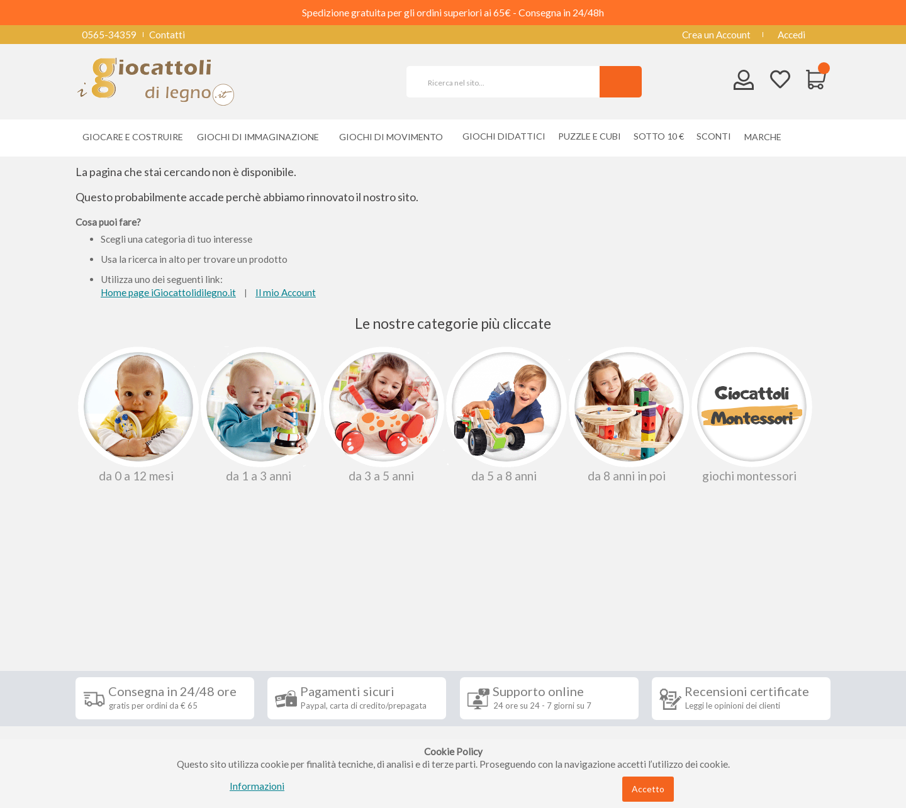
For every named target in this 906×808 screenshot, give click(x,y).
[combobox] (508, 81)
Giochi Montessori (750, 414)
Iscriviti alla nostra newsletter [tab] (547, 598)
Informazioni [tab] (121, 598)
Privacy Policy (115, 702)
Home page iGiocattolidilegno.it (168, 292)
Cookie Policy (114, 721)
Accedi (791, 34)
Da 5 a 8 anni (505, 414)
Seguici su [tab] (239, 598)
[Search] (621, 81)
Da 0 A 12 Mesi (137, 414)
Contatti (167, 34)
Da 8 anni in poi (628, 414)
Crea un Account (716, 34)
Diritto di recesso (122, 664)
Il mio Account (285, 292)
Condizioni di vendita (128, 645)
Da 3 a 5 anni (382, 414)
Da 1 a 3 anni (260, 414)
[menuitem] (766, 136)
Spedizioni (106, 627)
